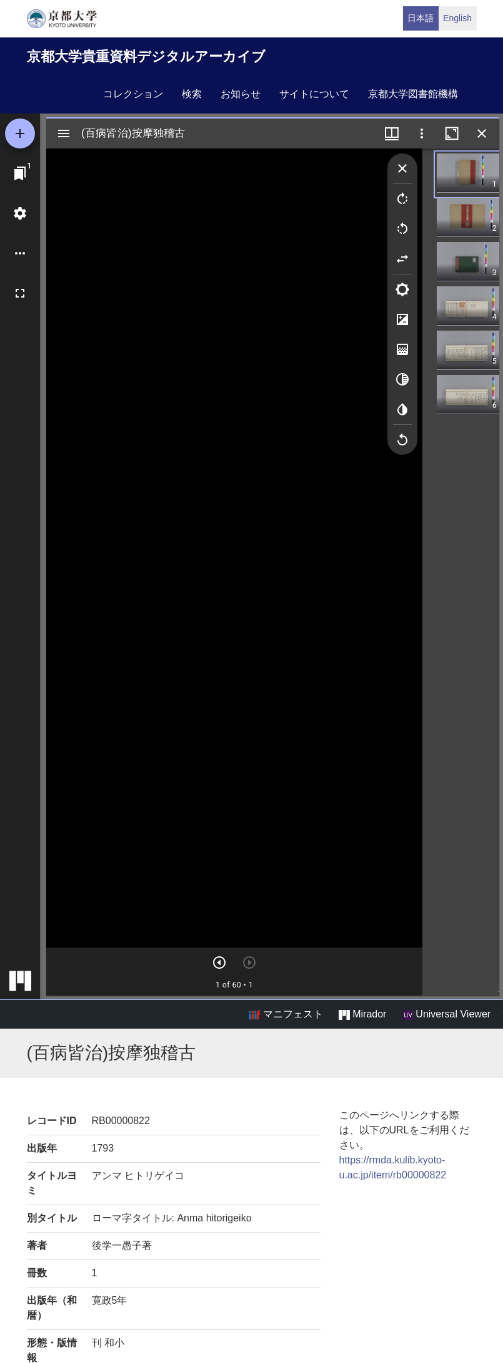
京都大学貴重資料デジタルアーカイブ (146, 56)
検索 (192, 94)
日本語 (420, 18)
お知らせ (241, 94)
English (457, 18)
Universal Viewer (447, 1014)
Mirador (362, 1014)
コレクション (133, 94)
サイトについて (314, 94)
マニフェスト (285, 1014)
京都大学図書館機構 (413, 94)
